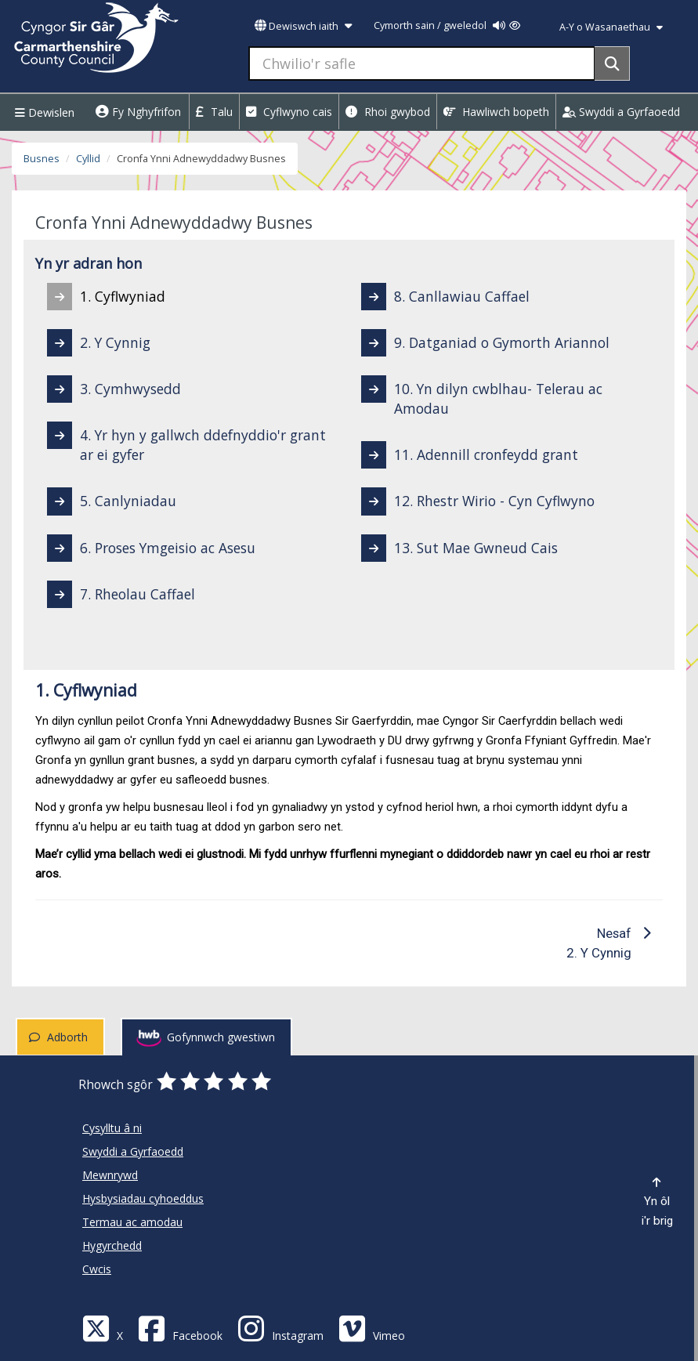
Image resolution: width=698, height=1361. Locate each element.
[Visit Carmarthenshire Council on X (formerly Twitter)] (102, 1327)
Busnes (42, 158)
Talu (214, 111)
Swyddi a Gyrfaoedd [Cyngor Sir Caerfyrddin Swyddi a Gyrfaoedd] (132, 1151)
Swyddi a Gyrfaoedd (621, 111)
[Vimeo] (372, 1327)
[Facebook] (180, 1327)
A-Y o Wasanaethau (611, 27)
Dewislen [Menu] (42, 112)
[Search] (612, 63)
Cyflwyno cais (289, 111)
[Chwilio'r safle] (421, 63)
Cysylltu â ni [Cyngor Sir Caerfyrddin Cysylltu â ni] (112, 1127)
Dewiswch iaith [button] (303, 26)
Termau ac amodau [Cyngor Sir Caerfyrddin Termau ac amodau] (132, 1221)
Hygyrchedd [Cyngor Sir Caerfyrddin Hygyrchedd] (112, 1245)
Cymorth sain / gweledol (447, 25)
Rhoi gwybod (387, 111)
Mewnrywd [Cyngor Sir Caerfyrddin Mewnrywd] (110, 1174)
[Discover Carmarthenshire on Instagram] (280, 1327)
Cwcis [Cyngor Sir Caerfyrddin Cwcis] (96, 1268)
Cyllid (88, 158)
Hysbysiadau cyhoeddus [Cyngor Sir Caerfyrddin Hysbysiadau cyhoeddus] (143, 1198)
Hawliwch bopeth (496, 111)
